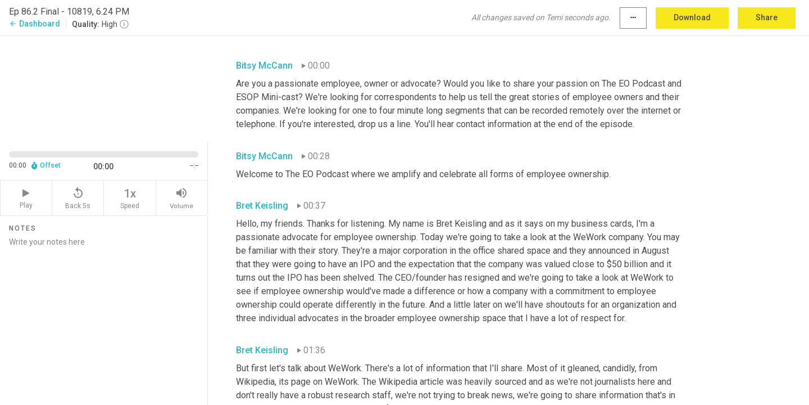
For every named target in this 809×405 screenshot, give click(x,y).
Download (692, 17)
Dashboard (34, 23)
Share (767, 17)
